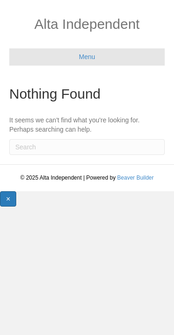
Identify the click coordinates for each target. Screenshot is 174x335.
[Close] (8, 199)
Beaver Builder (135, 177)
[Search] (87, 147)
